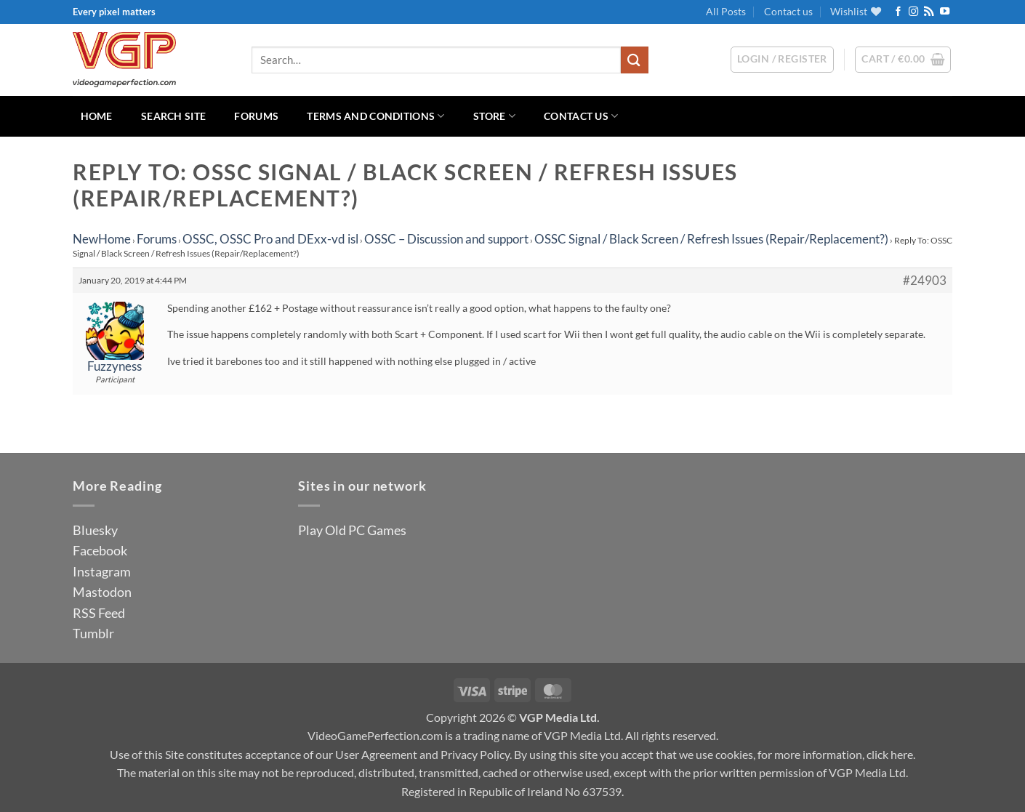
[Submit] (634, 60)
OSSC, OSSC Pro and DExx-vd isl (270, 238)
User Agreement (376, 754)
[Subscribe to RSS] (928, 12)
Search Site (173, 116)
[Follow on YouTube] (944, 12)
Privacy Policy (475, 754)
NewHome (102, 238)
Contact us (788, 11)
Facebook (100, 550)
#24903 (924, 280)
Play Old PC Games (352, 530)
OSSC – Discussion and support (446, 238)
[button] (903, 60)
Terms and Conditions (375, 116)
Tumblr (93, 633)
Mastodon (102, 592)
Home (97, 116)
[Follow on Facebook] (898, 12)
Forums (256, 116)
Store (494, 116)
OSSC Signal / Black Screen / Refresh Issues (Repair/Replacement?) (711, 238)
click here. (891, 754)
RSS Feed (99, 613)
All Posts (726, 11)
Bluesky (95, 530)
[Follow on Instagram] (913, 12)
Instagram (102, 571)
